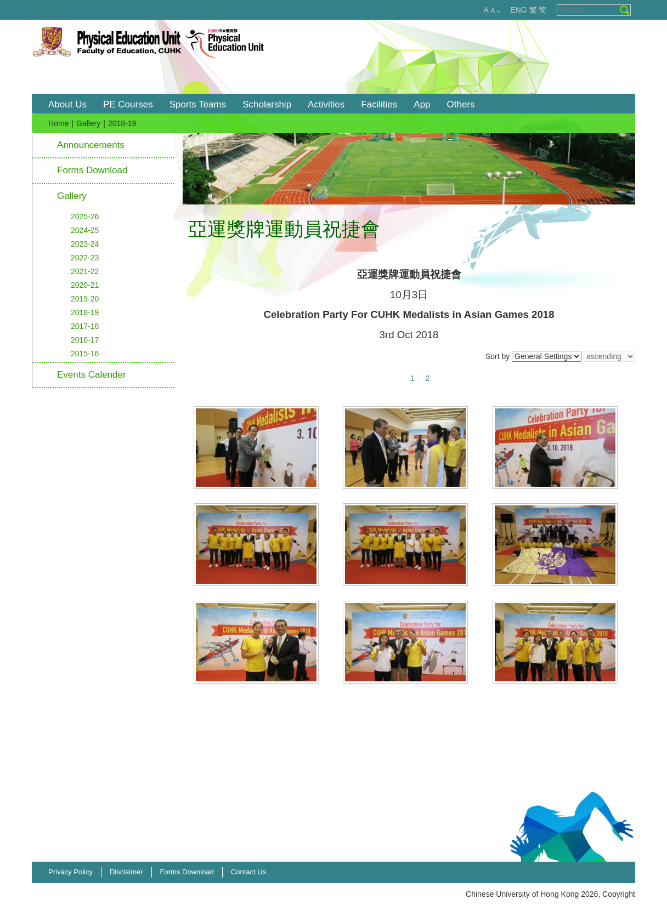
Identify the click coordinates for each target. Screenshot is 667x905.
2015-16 (85, 353)
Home (58, 123)
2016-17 (85, 339)
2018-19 (85, 312)
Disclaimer (126, 872)
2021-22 (85, 271)
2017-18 (85, 326)
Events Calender (91, 374)
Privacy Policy (70, 872)
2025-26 (85, 216)
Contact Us (248, 872)
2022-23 (85, 257)
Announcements (91, 145)
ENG (518, 9)
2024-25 (85, 230)
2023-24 (85, 244)
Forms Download (92, 170)
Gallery (88, 123)
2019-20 (85, 298)
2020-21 (85, 285)
